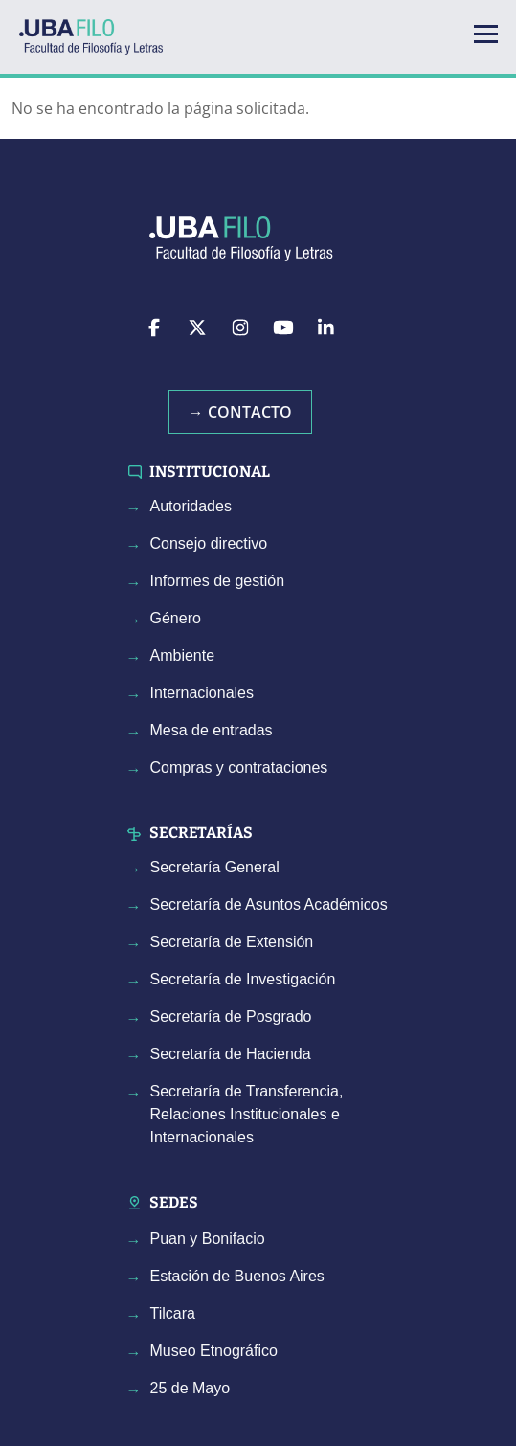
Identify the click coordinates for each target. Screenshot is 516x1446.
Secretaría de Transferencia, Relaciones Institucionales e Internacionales (247, 1114)
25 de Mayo (190, 1388)
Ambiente (182, 655)
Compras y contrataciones (239, 767)
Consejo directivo (209, 543)
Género (175, 618)
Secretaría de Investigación (243, 979)
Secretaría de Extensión (232, 942)
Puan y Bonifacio (207, 1239)
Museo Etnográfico (214, 1351)
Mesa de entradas (211, 730)
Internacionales (202, 693)
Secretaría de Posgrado (231, 1016)
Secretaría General (215, 867)
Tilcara (172, 1313)
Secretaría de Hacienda (230, 1054)
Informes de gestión (217, 581)
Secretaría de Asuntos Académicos (269, 904)
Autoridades (191, 506)
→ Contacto (240, 411)
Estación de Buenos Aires (237, 1276)
